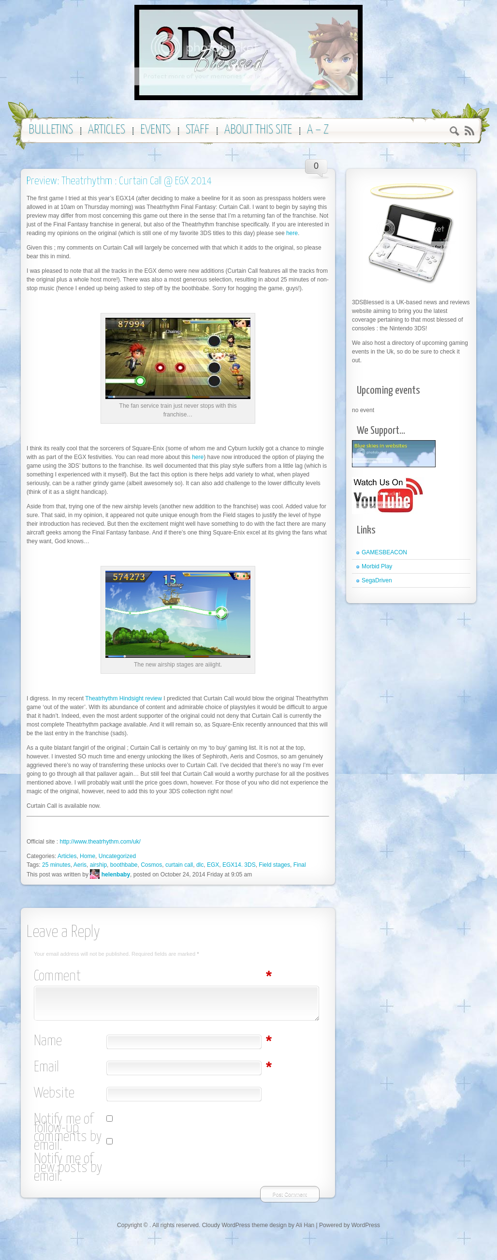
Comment (70, 976)
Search (455, 132)
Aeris (80, 864)
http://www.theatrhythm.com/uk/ (99, 841)
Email (70, 1067)
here (292, 233)
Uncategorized (117, 856)
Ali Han (305, 1225)
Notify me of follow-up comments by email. (68, 1132)
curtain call (179, 864)
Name (70, 1041)
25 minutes (56, 864)
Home (87, 856)
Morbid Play (377, 566)
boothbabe (124, 864)
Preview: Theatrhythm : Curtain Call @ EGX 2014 (119, 181)
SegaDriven (377, 580)
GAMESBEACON (384, 552)
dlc (200, 864)
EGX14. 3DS (239, 864)
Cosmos (151, 864)
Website (54, 1093)
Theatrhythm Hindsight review (123, 698)
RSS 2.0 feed (469, 131)
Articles (67, 856)
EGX (213, 864)
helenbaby (116, 874)
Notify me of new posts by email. (68, 1168)
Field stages (274, 864)
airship (98, 864)
